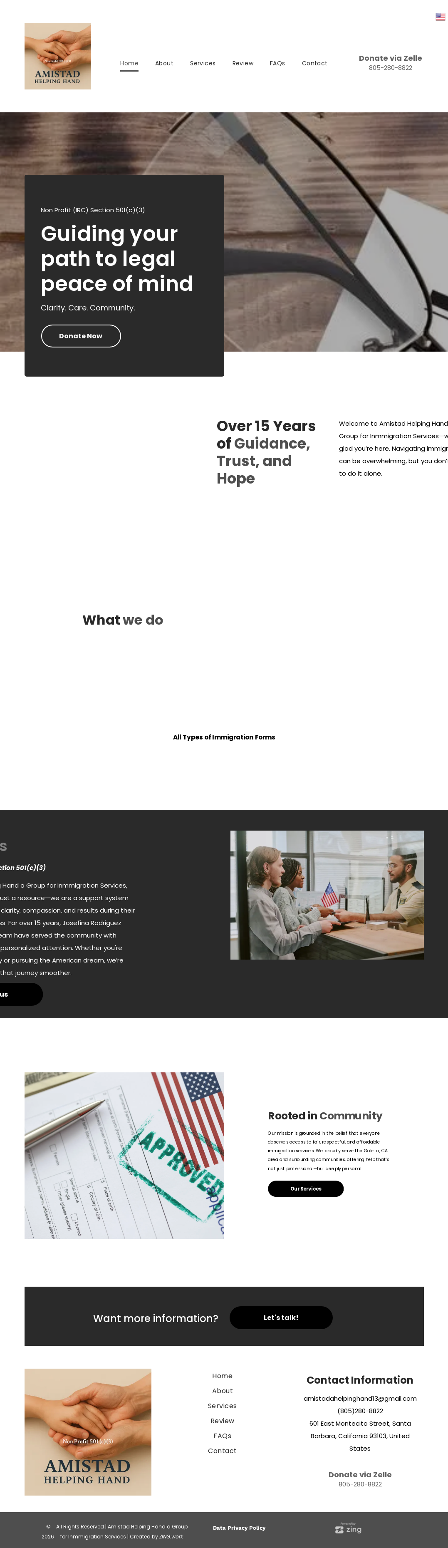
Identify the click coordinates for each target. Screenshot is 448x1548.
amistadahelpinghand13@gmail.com (360, 1398)
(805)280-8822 (360, 1411)
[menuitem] (129, 64)
